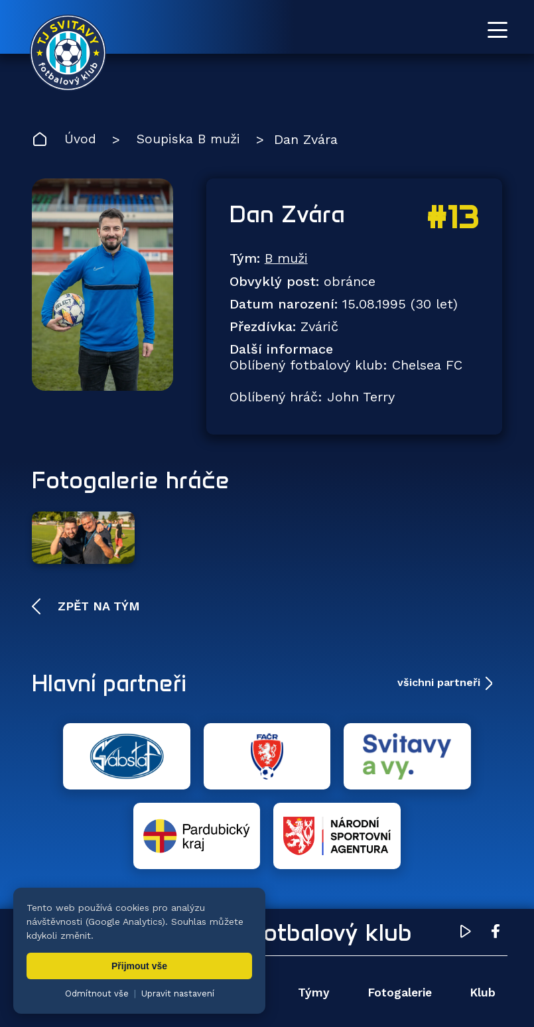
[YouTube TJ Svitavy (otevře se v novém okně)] (465, 842)
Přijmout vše (139, 966)
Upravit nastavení (177, 993)
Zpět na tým (97, 593)
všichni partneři (438, 670)
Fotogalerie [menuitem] (398, 901)
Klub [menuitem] (481, 901)
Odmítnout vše (97, 993)
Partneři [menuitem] (319, 940)
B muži (287, 259)
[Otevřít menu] (497, 30)
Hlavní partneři (113, 670)
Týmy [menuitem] (312, 901)
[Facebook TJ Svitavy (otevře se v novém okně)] (496, 842)
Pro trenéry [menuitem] (461, 940)
